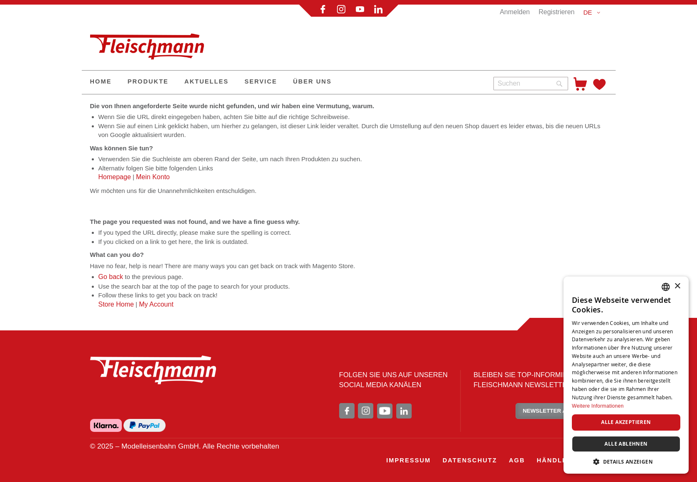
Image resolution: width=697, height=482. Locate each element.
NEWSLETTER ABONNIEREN (561, 411)
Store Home (116, 304)
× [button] (677, 286)
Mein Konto (153, 176)
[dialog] (626, 375)
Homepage (114, 176)
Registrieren (556, 12)
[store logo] (150, 43)
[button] (593, 12)
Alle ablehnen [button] (625, 443)
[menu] (284, 82)
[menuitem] (101, 82)
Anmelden (515, 12)
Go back (110, 276)
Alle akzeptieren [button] (626, 422)
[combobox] (530, 83)
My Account (156, 304)
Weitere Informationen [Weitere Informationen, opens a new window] (598, 406)
